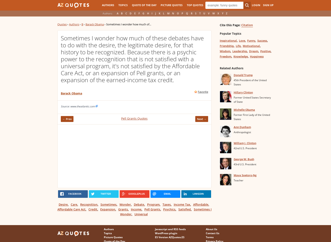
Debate (139, 204)
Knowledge (240, 56)
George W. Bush (244, 159)
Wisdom (225, 51)
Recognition (89, 204)
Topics (123, 5)
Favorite (203, 92)
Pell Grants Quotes (134, 118)
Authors (108, 5)
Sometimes (108, 204)
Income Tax (182, 204)
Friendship (227, 46)
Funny (251, 40)
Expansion (107, 209)
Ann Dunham (242, 127)
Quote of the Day (144, 5)
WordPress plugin (166, 233)
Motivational (251, 46)
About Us (211, 229)
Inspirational (228, 40)
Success (262, 40)
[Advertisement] (134, 156)
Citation (247, 25)
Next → (201, 119)
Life (238, 46)
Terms (210, 237)
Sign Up (268, 5)
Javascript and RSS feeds (170, 229)
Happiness (257, 56)
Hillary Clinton (243, 92)
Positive (265, 51)
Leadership (239, 51)
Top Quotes (195, 5)
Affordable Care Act (71, 209)
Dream (253, 51)
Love (242, 40)
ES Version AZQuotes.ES (169, 237)
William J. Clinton (245, 143)
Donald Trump (243, 75)
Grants (123, 209)
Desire (63, 204)
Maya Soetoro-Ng (245, 175)
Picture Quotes (172, 5)
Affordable (200, 204)
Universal (141, 214)
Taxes (167, 204)
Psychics (169, 209)
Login (256, 5)
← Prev (67, 119)
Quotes (62, 24)
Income (136, 209)
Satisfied (184, 209)
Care (74, 204)
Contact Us (212, 233)
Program (153, 204)
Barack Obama (94, 24)
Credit (92, 209)
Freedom (225, 56)
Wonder (125, 204)
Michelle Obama (244, 110)
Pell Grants (152, 209)
